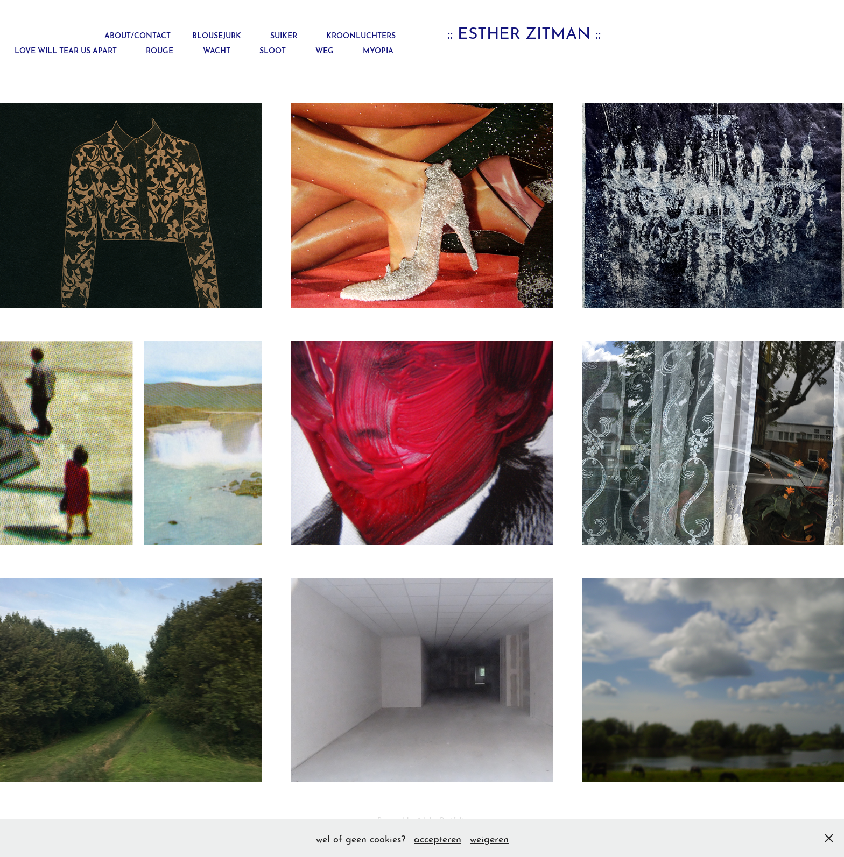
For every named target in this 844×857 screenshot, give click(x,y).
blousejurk (216, 34)
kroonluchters (361, 34)
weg (324, 49)
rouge (159, 49)
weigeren (489, 838)
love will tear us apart (66, 49)
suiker (283, 34)
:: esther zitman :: (524, 31)
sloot (272, 49)
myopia (378, 49)
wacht (216, 49)
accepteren (437, 838)
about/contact (137, 34)
